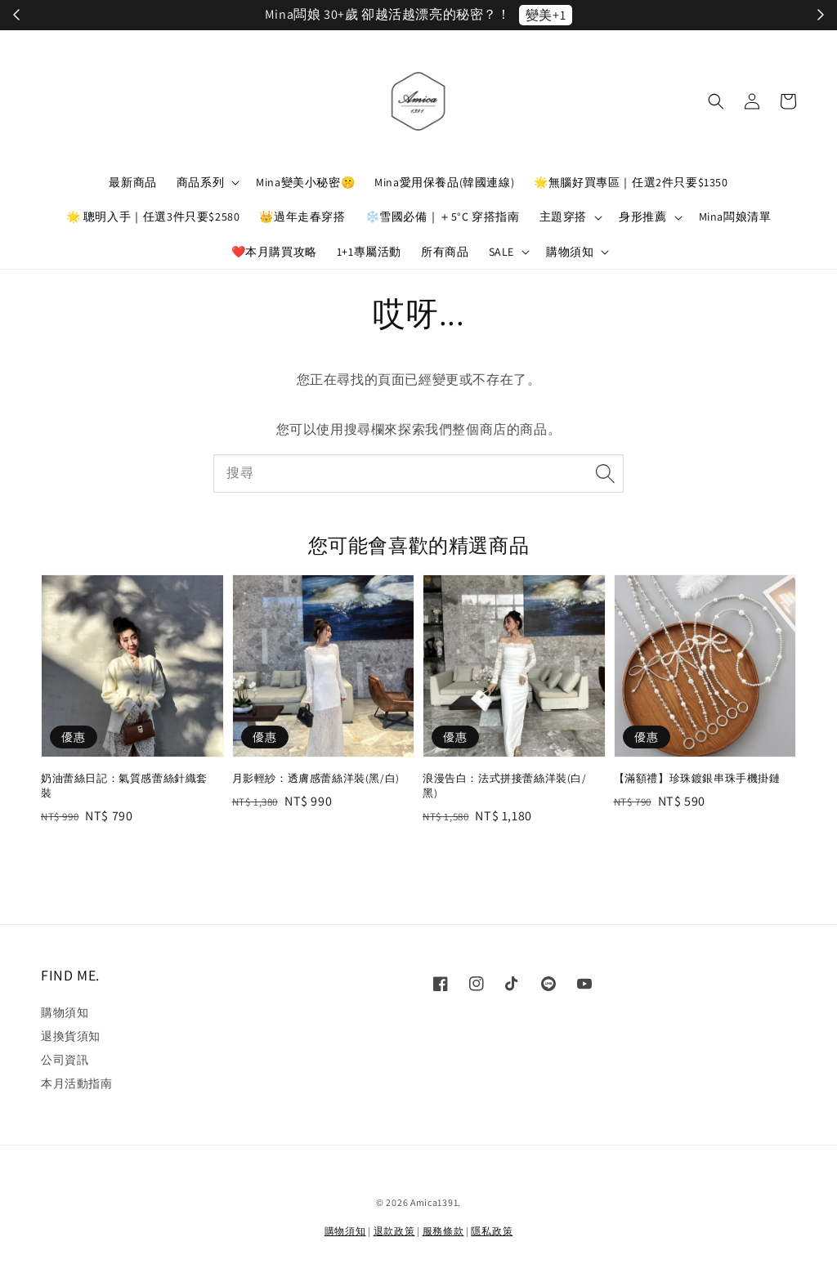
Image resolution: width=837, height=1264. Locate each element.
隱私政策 (491, 1231)
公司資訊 (64, 1059)
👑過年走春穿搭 (302, 216)
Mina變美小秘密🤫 (305, 182)
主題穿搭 (563, 216)
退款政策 (394, 1231)
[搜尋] (605, 473)
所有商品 (444, 251)
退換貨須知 (71, 1036)
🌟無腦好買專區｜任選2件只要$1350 (630, 182)
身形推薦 (642, 216)
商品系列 (200, 182)
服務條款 (443, 1231)
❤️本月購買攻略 (274, 251)
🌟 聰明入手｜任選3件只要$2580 (153, 216)
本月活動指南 (77, 1083)
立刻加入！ (590, 15)
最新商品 (132, 182)
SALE (501, 251)
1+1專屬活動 (369, 251)
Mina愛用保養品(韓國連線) (444, 182)
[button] (716, 101)
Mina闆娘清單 (735, 216)
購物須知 (569, 251)
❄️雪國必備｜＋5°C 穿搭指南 (442, 216)
